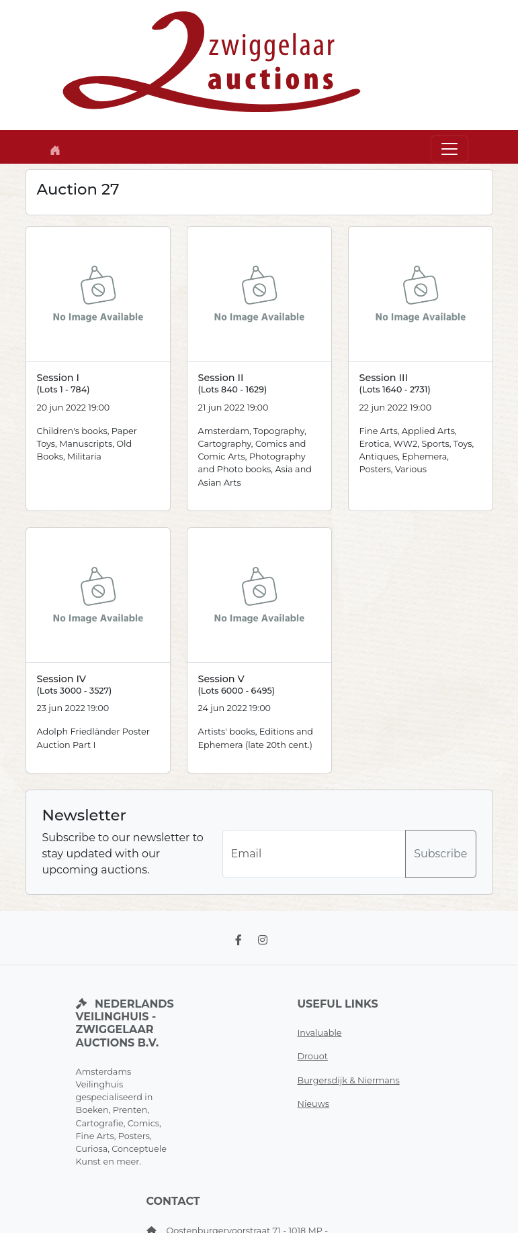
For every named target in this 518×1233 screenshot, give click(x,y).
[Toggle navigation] (449, 149)
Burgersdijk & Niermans (349, 1080)
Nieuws (314, 1104)
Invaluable (320, 1033)
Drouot (313, 1056)
